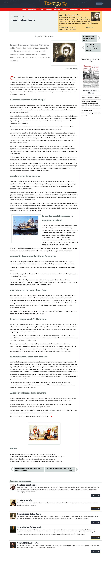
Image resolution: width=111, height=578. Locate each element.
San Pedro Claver (87, 110)
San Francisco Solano (26, 485)
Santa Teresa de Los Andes (29, 514)
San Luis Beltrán (24, 500)
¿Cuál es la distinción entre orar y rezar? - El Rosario (60, 469)
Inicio (24, 9)
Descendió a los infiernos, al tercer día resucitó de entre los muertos (28, 469)
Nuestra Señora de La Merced (90, 97)
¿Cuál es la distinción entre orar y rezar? (91, 115)
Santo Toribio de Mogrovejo (29, 527)
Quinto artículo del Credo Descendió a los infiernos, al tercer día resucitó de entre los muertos (91, 104)
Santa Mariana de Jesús (28, 543)
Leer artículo (95, 495)
